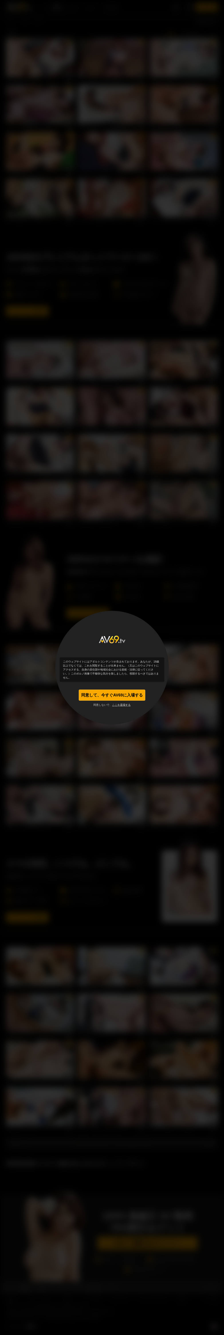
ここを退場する (121, 704)
